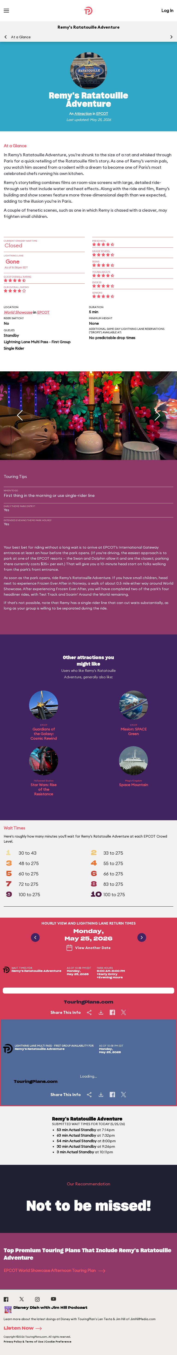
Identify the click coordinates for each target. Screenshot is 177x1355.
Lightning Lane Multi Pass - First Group (37, 342)
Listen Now (24, 1328)
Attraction (83, 113)
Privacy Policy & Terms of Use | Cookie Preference (37, 1341)
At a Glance (21, 37)
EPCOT (102, 113)
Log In (167, 10)
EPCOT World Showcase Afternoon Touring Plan (54, 1270)
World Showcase (18, 312)
